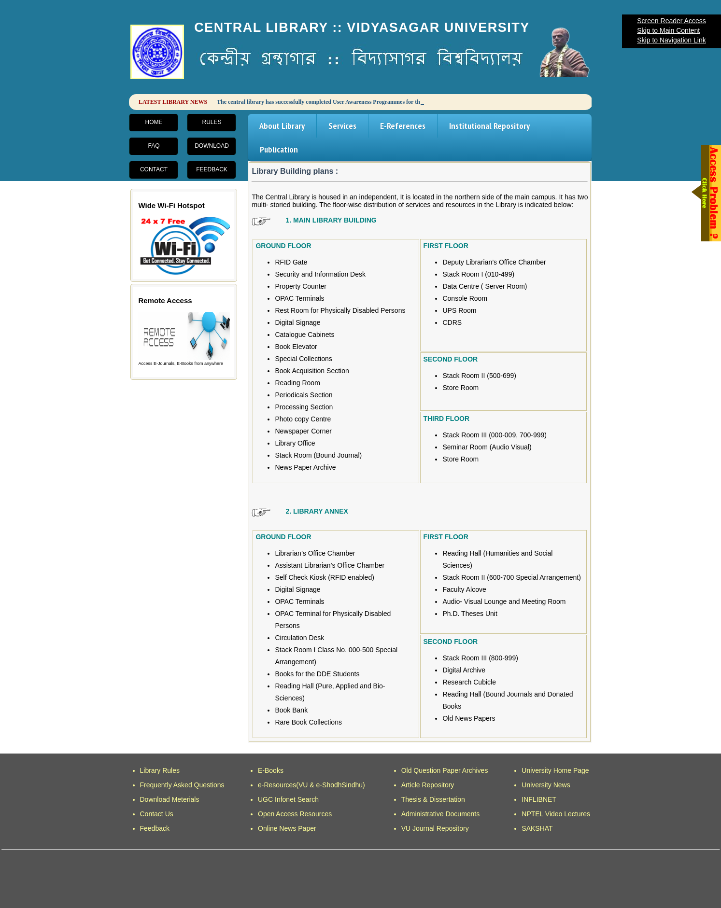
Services (342, 125)
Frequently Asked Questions (182, 785)
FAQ (153, 145)
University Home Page (555, 770)
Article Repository (427, 785)
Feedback (211, 169)
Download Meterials (169, 799)
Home (153, 122)
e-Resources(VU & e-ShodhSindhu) (311, 785)
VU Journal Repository (435, 828)
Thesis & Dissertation (433, 799)
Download (212, 145)
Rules (211, 122)
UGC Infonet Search (288, 799)
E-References (402, 125)
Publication (279, 149)
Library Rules (160, 770)
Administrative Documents (440, 814)
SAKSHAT (537, 828)
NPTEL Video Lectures (556, 814)
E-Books (270, 770)
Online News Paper (287, 828)
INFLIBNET (539, 799)
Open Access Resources (295, 814)
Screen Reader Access (671, 21)
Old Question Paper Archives (444, 770)
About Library (282, 125)
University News (546, 785)
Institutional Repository (489, 125)
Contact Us (156, 814)
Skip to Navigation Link (671, 40)
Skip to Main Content (668, 30)
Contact (154, 169)
